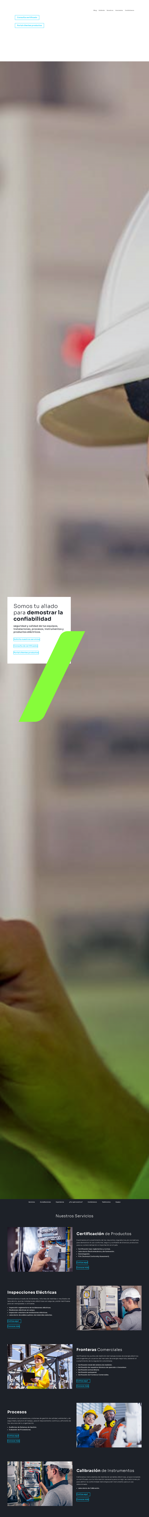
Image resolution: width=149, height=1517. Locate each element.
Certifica (52, 51)
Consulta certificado (27, 17)
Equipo (118, 1202)
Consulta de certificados (26, 646)
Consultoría (63, 51)
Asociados (119, 10)
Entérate (102, 10)
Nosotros (110, 10)
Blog (95, 10)
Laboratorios (85, 51)
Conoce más (83, 1267)
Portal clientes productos (29, 25)
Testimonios (106, 1202)
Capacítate (75, 51)
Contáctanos (129, 10)
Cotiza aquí (82, 1262)
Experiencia (60, 1202)
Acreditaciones (45, 1202)
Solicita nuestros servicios (27, 639)
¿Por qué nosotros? (76, 1202)
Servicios (32, 1202)
